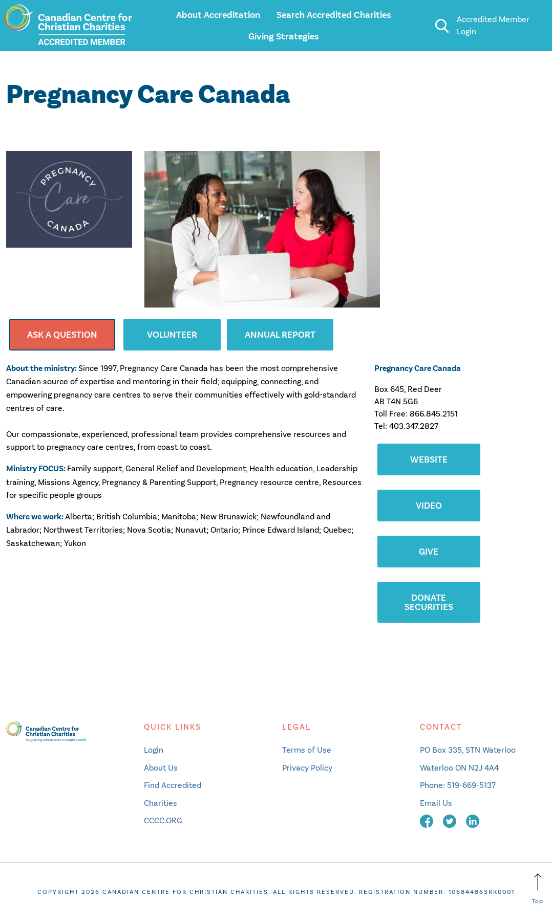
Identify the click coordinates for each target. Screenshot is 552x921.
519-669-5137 (471, 785)
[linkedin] (472, 820)
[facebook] (427, 820)
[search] (442, 25)
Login (153, 750)
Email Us (436, 803)
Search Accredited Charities (334, 14)
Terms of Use (306, 750)
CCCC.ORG (163, 820)
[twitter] (450, 820)
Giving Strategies (283, 36)
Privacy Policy (307, 768)
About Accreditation (218, 14)
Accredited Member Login (493, 25)
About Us (161, 768)
